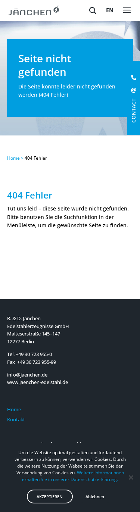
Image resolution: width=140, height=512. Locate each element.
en (109, 10)
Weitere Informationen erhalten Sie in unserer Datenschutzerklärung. (73, 476)
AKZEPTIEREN (50, 496)
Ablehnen (94, 496)
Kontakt (16, 419)
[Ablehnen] (130, 477)
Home (14, 409)
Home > (15, 158)
